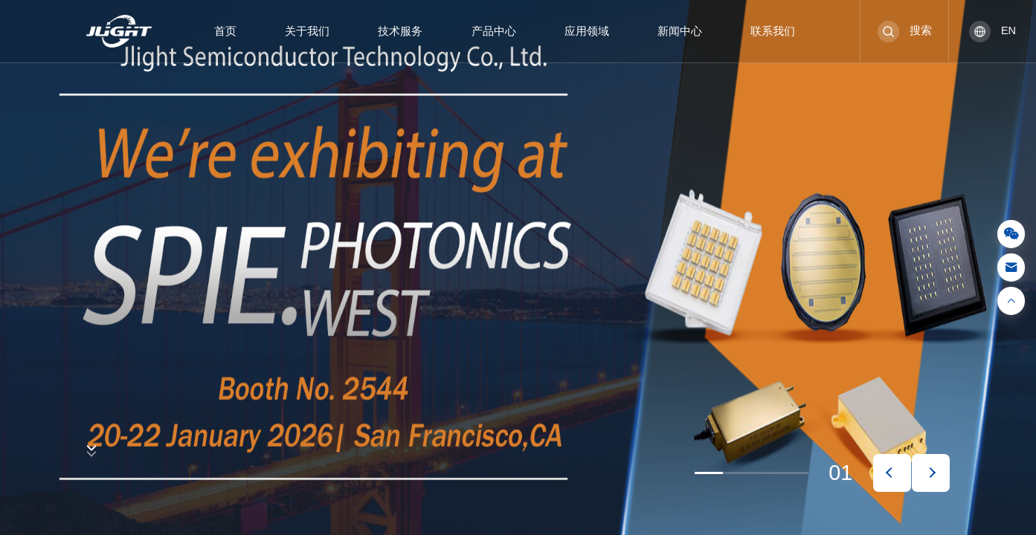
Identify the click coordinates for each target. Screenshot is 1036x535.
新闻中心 (679, 31)
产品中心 (494, 31)
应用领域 (586, 31)
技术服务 (400, 31)
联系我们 (772, 31)
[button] (892, 473)
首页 (225, 31)
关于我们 (307, 31)
